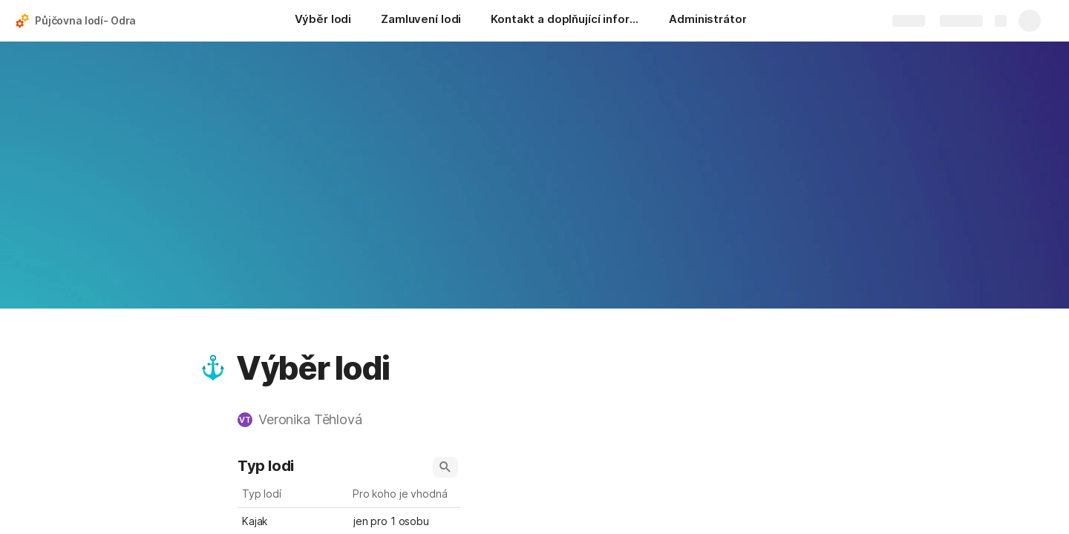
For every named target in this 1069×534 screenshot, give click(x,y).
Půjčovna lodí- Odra (85, 20)
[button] (213, 368)
